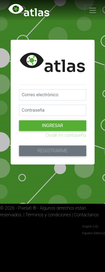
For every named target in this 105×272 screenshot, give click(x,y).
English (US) (90, 226)
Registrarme (52, 150)
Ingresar (52, 125)
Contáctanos (86, 214)
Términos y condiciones (48, 214)
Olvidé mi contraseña (66, 135)
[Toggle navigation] (93, 10)
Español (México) (93, 233)
